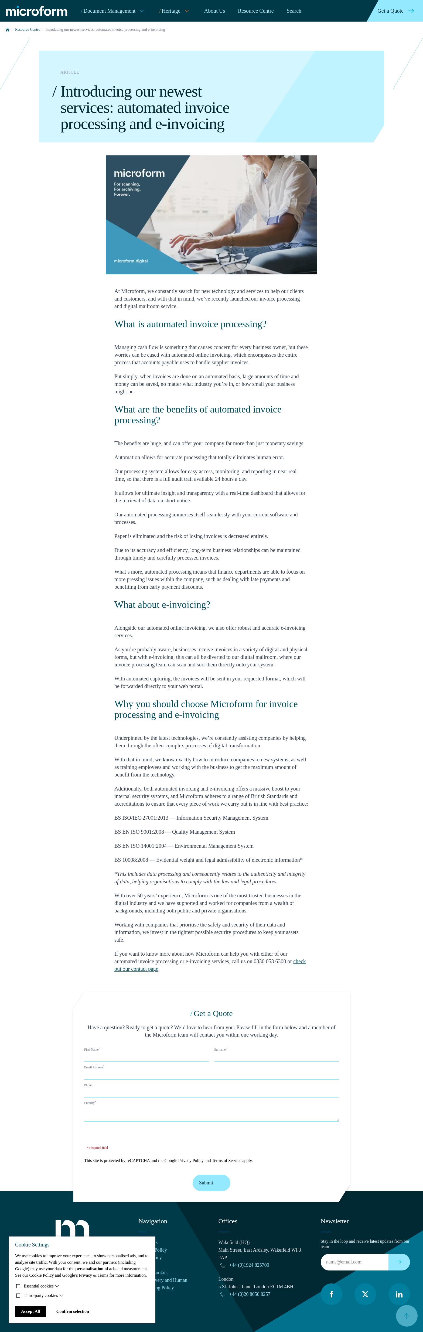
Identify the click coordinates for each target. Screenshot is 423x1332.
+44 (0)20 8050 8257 (250, 1294)
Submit (211, 1183)
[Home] (7, 30)
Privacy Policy (191, 1160)
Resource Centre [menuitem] (256, 11)
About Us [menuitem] (214, 11)
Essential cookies (41, 1286)
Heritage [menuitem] (175, 10)
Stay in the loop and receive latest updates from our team (365, 1244)
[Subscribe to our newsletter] (399, 1262)
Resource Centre (27, 30)
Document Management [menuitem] (113, 10)
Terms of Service (226, 1160)
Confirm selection (72, 1311)
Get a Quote (397, 11)
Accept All (30, 1311)
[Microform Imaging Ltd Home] (37, 10)
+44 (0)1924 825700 (249, 1265)
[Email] (354, 1262)
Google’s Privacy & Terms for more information (104, 1275)
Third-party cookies (43, 1295)
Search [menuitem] (294, 11)
